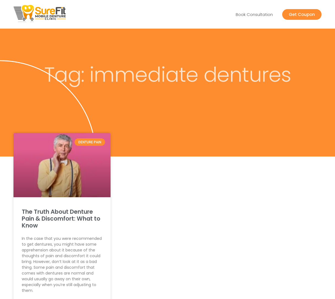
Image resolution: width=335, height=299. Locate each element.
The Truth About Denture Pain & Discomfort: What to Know (61, 218)
